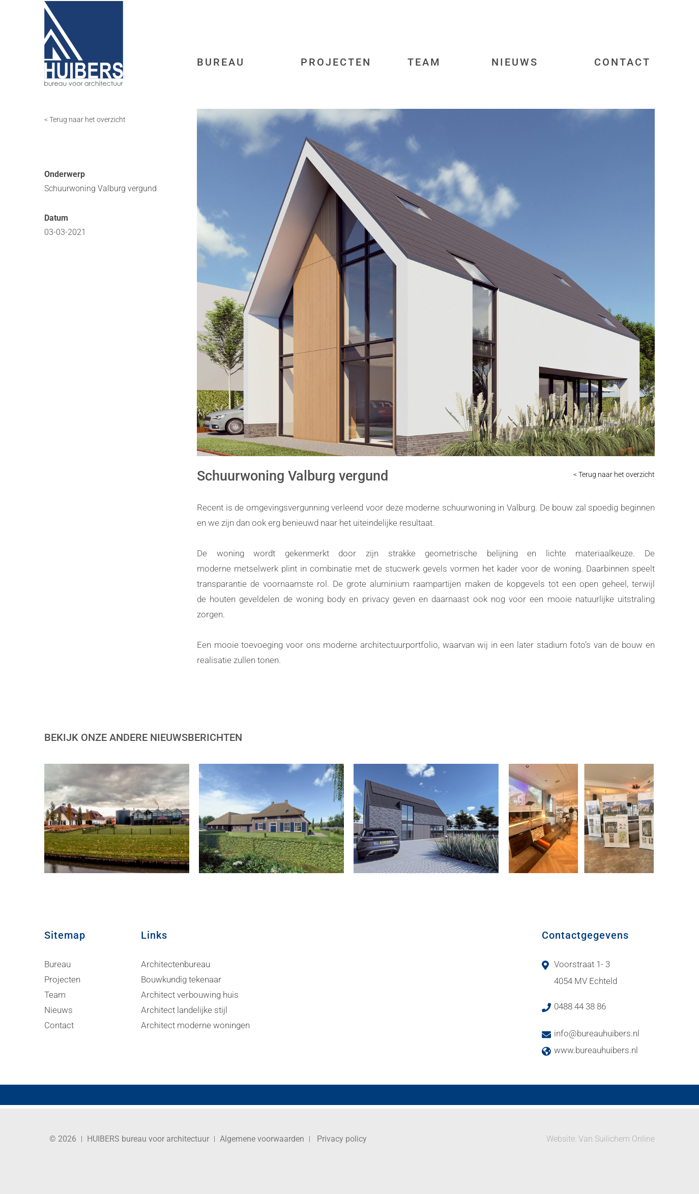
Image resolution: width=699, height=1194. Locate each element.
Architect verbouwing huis (190, 995)
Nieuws (514, 62)
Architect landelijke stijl (184, 1010)
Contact (622, 62)
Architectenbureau (175, 964)
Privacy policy (342, 1139)
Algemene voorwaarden (262, 1139)
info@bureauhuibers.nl (596, 1033)
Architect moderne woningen (195, 1025)
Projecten (336, 62)
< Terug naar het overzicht (85, 119)
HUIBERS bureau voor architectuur (148, 1139)
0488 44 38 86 (580, 1006)
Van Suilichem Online (616, 1139)
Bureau (221, 62)
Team (424, 62)
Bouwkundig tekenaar (181, 979)
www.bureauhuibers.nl (596, 1050)
